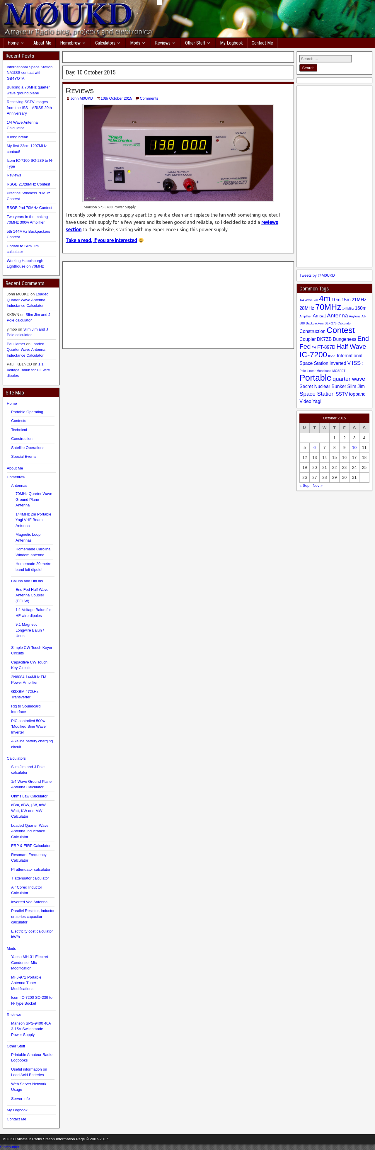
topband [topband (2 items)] (357, 394)
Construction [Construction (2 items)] (312, 331)
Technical (19, 430)
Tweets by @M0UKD (317, 275)
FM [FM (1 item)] (314, 347)
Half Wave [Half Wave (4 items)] (351, 346)
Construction (22, 438)
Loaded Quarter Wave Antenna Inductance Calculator (27, 300)
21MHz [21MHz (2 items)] (359, 299)
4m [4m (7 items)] (324, 298)
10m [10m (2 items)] (335, 299)
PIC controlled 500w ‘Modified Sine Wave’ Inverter (28, 726)
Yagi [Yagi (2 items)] (316, 401)
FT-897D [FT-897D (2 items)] (326, 347)
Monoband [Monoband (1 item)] (324, 370)
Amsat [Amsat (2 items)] (319, 315)
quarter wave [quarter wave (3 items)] (349, 379)
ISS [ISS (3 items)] (356, 363)
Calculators (105, 43)
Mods (135, 43)
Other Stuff (195, 43)
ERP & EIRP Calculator (31, 845)
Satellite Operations (27, 447)
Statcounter (10, 1147)
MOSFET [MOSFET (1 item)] (339, 370)
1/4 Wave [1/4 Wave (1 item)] (306, 300)
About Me (42, 43)
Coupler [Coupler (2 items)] (307, 339)
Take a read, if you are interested (101, 240)
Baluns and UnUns (27, 581)
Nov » (318, 485)
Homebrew (70, 43)
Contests (18, 421)
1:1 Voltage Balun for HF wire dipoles (28, 370)
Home (13, 43)
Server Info (20, 1098)
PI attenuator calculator (30, 869)
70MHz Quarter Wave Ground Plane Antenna (34, 499)
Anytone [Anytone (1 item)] (354, 316)
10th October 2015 (116, 98)
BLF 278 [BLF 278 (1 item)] (330, 323)
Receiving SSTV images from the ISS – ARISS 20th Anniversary (29, 107)
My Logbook (231, 43)
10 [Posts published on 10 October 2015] (354, 447)
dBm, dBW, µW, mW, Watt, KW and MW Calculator (29, 811)
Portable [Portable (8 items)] (315, 377)
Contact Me (262, 43)
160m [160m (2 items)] (361, 308)
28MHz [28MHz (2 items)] (306, 308)
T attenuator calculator (30, 878)
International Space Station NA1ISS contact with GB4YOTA (29, 73)
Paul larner (16, 344)
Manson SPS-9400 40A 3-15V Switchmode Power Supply (31, 1029)
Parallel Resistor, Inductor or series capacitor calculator (32, 916)
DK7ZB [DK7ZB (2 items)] (324, 339)
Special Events (23, 456)
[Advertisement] (178, 56)
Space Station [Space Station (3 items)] (317, 394)
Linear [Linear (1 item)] (311, 370)
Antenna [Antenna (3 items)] (337, 315)
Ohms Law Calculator (29, 796)
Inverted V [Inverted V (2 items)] (340, 363)
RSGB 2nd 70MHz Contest (29, 207)
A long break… (19, 137)
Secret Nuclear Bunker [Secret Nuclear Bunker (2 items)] (322, 386)
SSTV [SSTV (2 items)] (342, 394)
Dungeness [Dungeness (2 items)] (344, 339)
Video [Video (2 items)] (305, 401)
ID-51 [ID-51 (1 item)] (332, 356)
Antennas (19, 485)
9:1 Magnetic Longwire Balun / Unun (30, 630)
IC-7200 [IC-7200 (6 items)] (313, 354)
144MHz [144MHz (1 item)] (348, 308)
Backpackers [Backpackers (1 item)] (315, 323)
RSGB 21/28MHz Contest (28, 184)
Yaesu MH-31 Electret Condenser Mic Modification (29, 962)
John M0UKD (81, 98)
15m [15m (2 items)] (346, 299)
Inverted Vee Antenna (29, 902)
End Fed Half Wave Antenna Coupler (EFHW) (32, 595)
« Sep (304, 485)
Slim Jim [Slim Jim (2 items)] (356, 386)
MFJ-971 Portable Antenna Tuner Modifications (26, 983)
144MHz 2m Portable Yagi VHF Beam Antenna (33, 520)
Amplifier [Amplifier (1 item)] (305, 316)
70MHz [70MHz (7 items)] (328, 307)
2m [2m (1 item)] (316, 300)
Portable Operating (27, 412)
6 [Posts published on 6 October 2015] (314, 447)
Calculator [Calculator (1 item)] (345, 323)
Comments (149, 98)
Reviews (163, 43)
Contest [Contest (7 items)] (341, 330)
